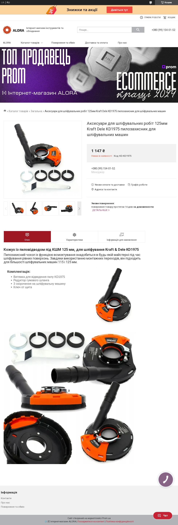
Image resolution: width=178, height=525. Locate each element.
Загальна (36, 111)
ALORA (7, 42)
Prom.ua (106, 518)
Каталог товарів (30, 42)
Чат (163, 515)
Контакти (6, 498)
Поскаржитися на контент (91, 521)
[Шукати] (138, 30)
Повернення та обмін (63, 42)
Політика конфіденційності (120, 521)
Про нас (122, 42)
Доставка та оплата (96, 42)
